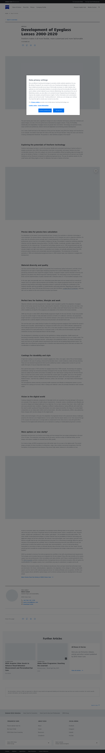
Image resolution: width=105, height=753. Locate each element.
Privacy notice (35, 102)
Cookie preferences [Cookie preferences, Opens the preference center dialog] (45, 110)
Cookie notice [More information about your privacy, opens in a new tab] (33, 105)
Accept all (59, 110)
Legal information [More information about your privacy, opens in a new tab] (43, 105)
